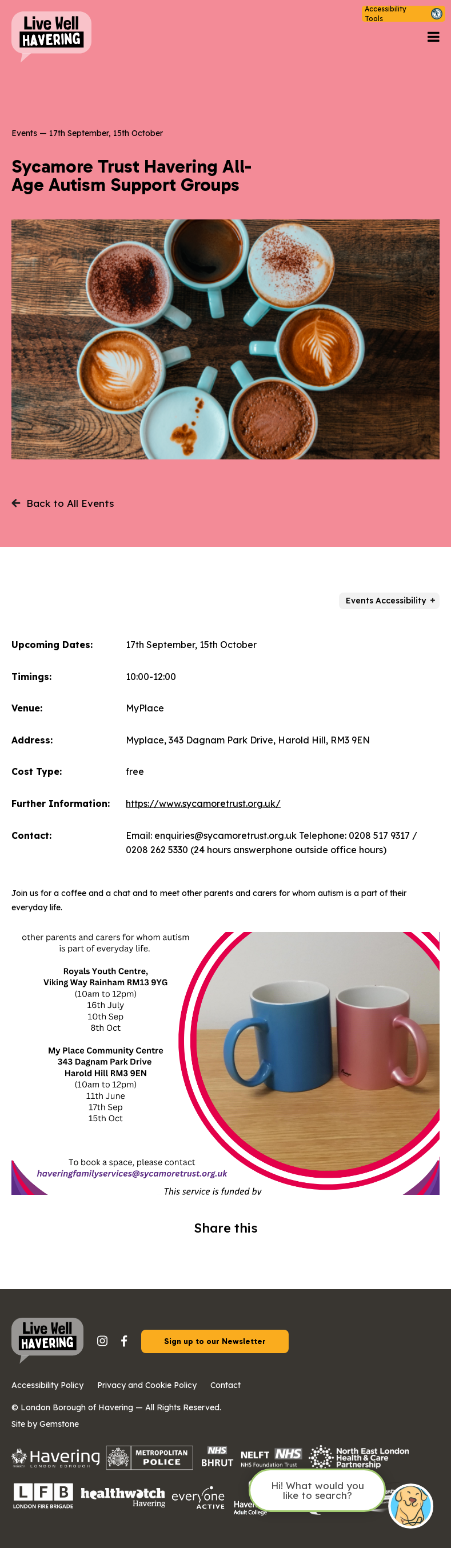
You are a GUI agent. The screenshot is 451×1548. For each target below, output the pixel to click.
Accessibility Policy (47, 1385)
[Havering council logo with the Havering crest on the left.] (55, 1464)
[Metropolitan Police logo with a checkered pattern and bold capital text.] (149, 1467)
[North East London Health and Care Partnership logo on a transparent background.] (359, 1467)
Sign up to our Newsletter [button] (215, 1341)
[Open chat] (411, 1507)
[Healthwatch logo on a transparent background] (123, 1504)
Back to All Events (62, 503)
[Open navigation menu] (434, 37)
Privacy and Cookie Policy (147, 1385)
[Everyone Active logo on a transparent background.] (198, 1508)
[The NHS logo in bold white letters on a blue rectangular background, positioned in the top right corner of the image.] (271, 1465)
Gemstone (59, 1424)
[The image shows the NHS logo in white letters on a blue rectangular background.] (217, 1467)
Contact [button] (225, 1385)
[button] (403, 14)
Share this (226, 1228)
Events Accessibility (386, 600)
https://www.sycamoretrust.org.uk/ (203, 803)
